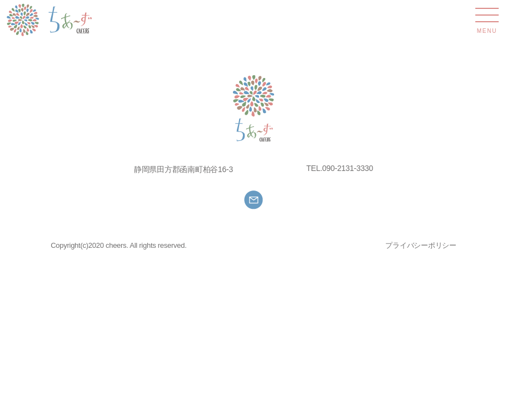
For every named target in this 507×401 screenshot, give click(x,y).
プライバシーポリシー (420, 245)
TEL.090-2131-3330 (339, 168)
